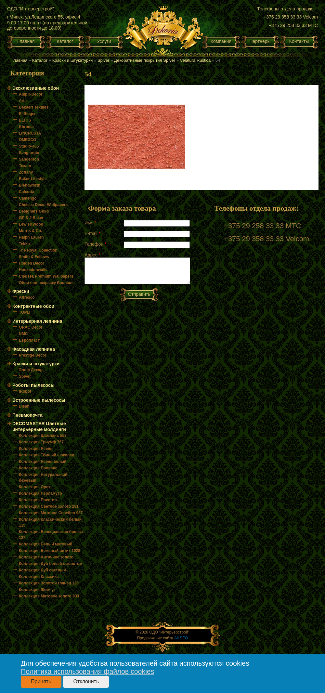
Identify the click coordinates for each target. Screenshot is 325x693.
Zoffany (26, 172)
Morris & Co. (30, 231)
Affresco (27, 297)
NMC (23, 334)
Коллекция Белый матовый (45, 544)
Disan (24, 406)
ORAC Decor (31, 327)
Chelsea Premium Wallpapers (46, 276)
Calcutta (26, 192)
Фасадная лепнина (33, 349)
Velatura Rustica (195, 60)
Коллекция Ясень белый (42, 461)
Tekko (24, 244)
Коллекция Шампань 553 (43, 435)
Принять (41, 681)
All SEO (181, 638)
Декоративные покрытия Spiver (144, 60)
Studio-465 (29, 146)
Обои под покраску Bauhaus (46, 283)
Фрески (20, 291)
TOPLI (24, 312)
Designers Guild (34, 211)
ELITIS (25, 120)
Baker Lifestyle (32, 179)
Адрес (92, 254)
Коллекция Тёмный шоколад (46, 455)
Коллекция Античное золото (46, 557)
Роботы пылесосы (33, 385)
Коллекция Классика (38, 576)
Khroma (26, 126)
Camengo (28, 198)
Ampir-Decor (31, 94)
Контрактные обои (33, 306)
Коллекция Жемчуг (37, 589)
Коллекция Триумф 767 (41, 442)
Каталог (65, 41)
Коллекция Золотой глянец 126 (49, 583)
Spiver (104, 60)
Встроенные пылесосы (38, 400)
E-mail (92, 233)
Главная (25, 41)
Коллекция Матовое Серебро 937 (51, 513)
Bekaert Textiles (33, 107)
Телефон (95, 244)
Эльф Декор (31, 370)
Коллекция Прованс (38, 468)
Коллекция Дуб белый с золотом (50, 563)
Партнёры (259, 41)
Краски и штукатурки (72, 60)
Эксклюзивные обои (35, 88)
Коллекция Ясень (36, 448)
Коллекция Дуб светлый (42, 570)
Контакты (299, 41)
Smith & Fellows (34, 257)
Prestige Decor (32, 355)
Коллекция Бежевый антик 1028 (49, 550)
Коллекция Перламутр (40, 493)
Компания (221, 41)
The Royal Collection (38, 250)
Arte (23, 100)
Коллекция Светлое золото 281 (49, 506)
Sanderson (29, 159)
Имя (90, 222)
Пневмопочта (27, 415)
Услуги (104, 41)
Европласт (29, 340)
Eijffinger (27, 113)
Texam (25, 165)
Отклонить (86, 681)
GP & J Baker (31, 218)
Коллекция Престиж (38, 500)
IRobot (25, 391)
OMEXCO (27, 139)
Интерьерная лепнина (37, 321)
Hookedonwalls (33, 270)
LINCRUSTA (30, 133)
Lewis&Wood (31, 224)
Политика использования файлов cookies (87, 671)
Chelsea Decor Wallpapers (43, 205)
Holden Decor (31, 263)
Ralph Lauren (31, 237)
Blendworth (29, 185)
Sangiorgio (29, 152)
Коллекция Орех (34, 487)
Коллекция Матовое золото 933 (49, 596)
